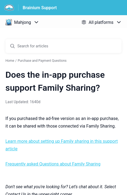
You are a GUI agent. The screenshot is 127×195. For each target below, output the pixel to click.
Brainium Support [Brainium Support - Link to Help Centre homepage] (40, 7)
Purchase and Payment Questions (42, 61)
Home (9, 61)
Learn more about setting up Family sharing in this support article (61, 145)
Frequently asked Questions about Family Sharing (52, 164)
